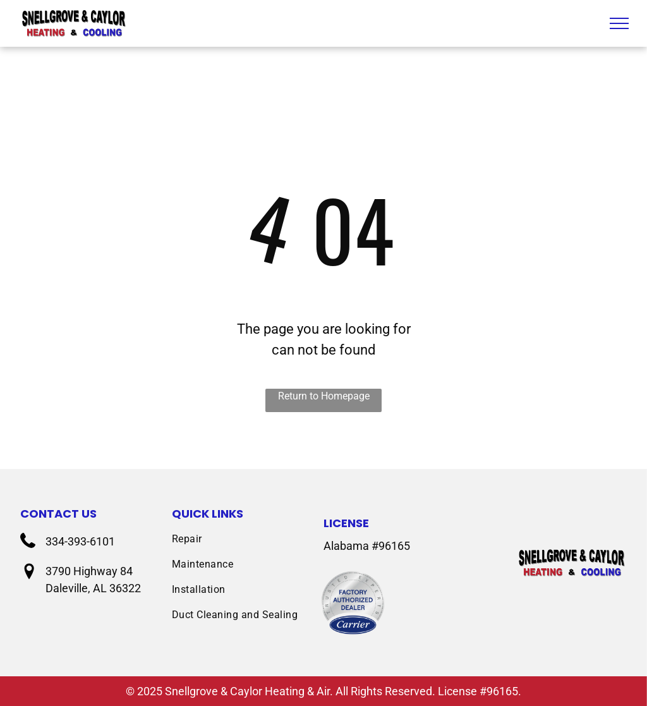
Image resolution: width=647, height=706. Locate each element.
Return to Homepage (324, 396)
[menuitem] (248, 539)
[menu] (619, 23)
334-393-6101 (80, 541)
